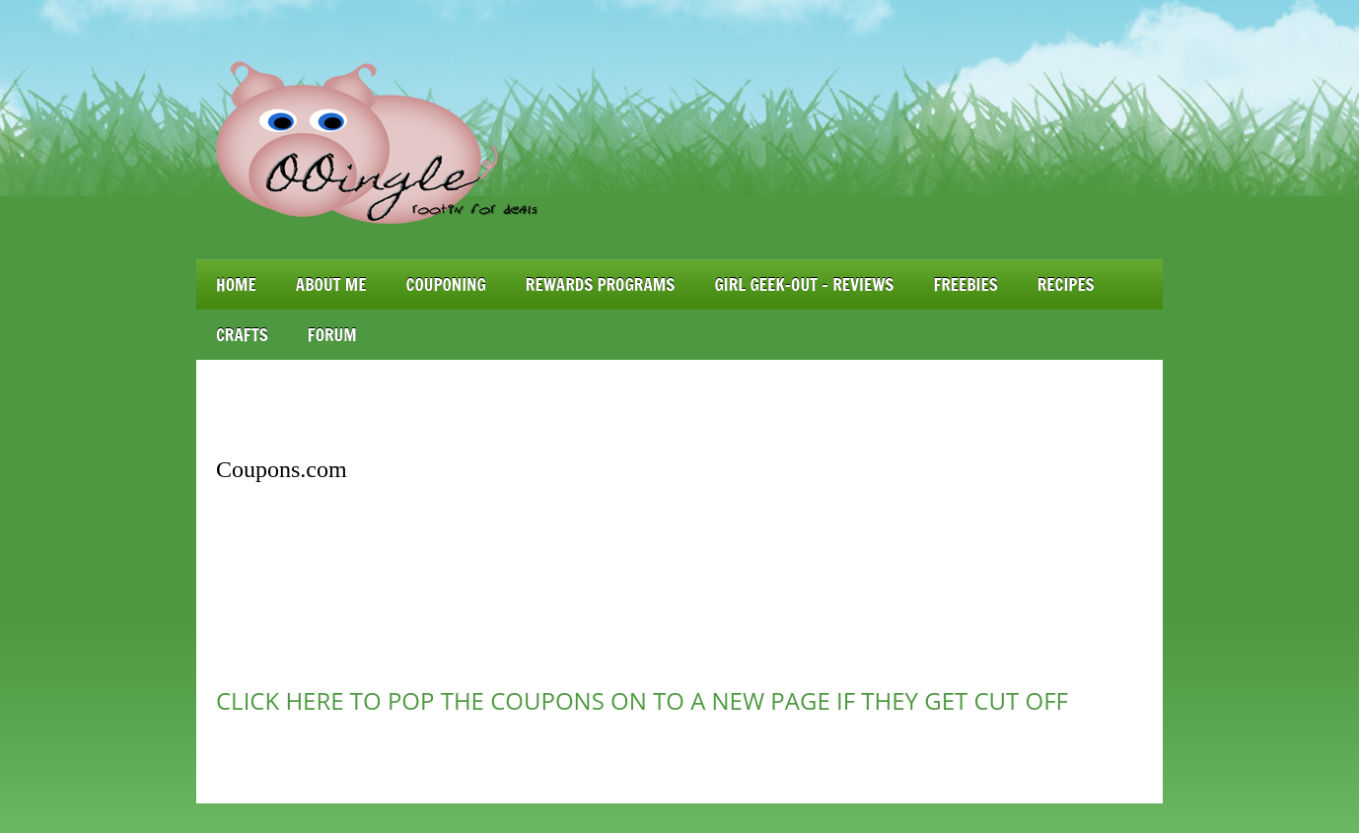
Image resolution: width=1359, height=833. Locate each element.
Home (236, 284)
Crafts (242, 334)
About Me (331, 284)
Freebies (965, 284)
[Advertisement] (679, 409)
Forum (332, 334)
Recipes (1066, 284)
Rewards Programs (601, 284)
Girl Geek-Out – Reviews (804, 284)
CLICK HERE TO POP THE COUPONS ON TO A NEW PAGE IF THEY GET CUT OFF (642, 700)
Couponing (446, 284)
